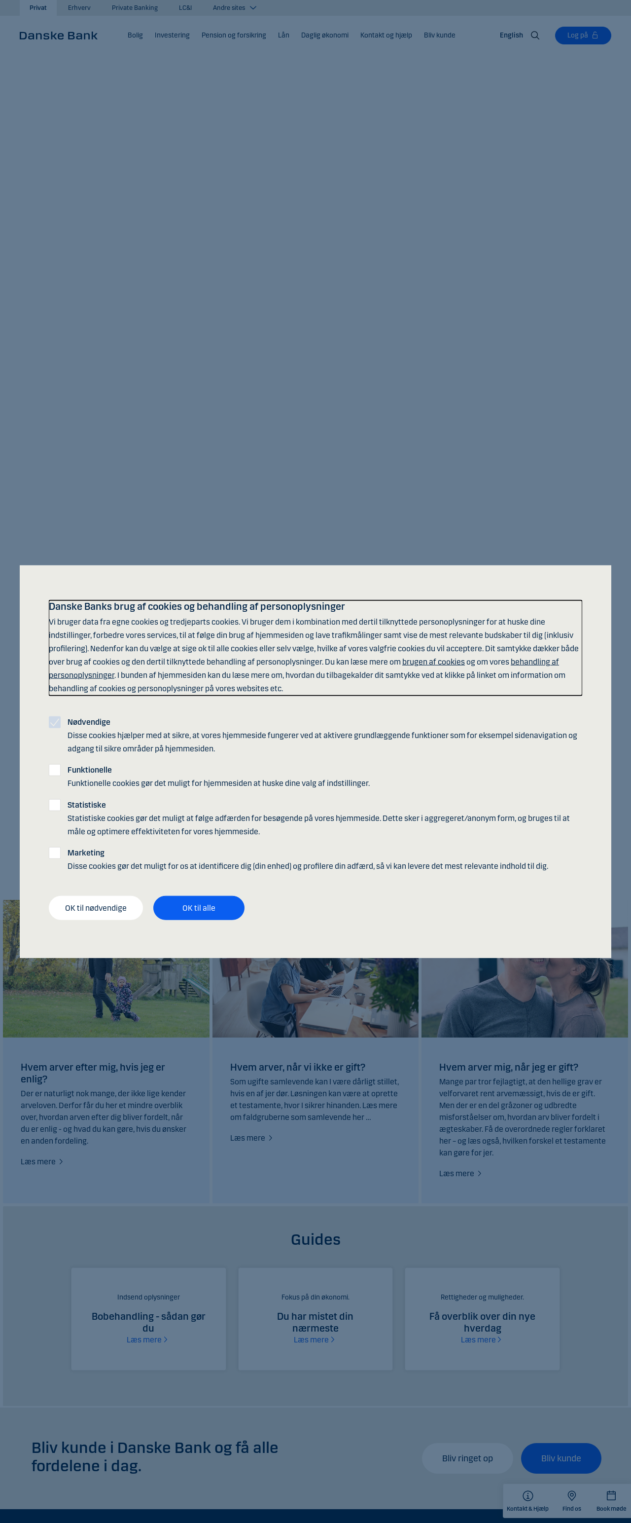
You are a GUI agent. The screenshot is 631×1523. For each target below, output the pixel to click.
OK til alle (198, 907)
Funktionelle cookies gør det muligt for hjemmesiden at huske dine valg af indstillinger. (219, 776)
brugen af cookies (433, 662)
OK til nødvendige (96, 907)
